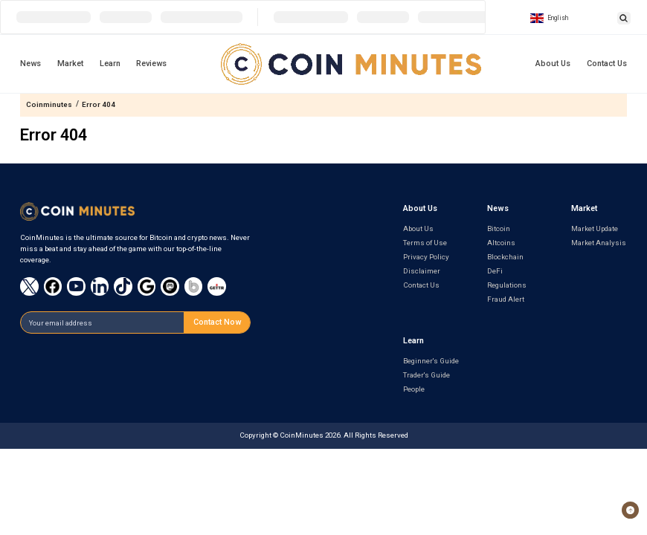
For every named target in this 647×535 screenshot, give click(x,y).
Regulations (507, 285)
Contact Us (607, 63)
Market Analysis (598, 243)
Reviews (151, 63)
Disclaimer (421, 271)
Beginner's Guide (431, 361)
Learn (110, 63)
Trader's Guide (426, 375)
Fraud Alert (505, 299)
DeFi (495, 271)
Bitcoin (498, 228)
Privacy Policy (426, 257)
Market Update (594, 228)
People (414, 389)
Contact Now (217, 322)
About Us (552, 63)
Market (70, 63)
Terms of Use (425, 243)
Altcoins (501, 243)
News (30, 63)
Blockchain (505, 257)
